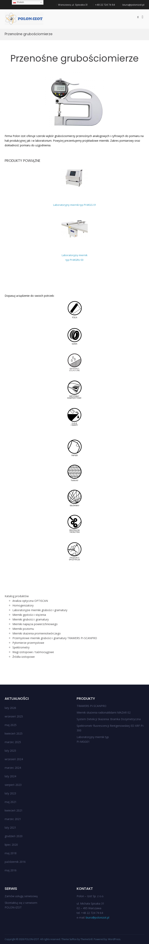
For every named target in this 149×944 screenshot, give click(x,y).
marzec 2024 (13, 768)
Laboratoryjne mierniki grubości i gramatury (39, 610)
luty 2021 (10, 827)
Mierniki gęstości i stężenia (29, 615)
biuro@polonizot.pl (97, 917)
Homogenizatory (23, 605)
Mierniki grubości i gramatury (30, 619)
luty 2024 (10, 776)
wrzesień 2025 (14, 716)
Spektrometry (20, 647)
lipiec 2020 (11, 844)
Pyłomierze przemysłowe (28, 643)
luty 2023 (10, 793)
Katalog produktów (17, 596)
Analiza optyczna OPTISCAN (30, 601)
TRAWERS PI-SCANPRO (91, 706)
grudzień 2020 (14, 836)
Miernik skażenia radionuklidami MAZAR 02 (104, 712)
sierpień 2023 (13, 785)
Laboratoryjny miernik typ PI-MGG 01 (74, 205)
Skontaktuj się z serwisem (21, 903)
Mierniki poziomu (23, 629)
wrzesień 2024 (14, 759)
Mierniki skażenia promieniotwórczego (36, 633)
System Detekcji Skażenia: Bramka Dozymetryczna (109, 719)
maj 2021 (10, 802)
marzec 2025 (13, 742)
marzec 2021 (13, 819)
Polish (18, 2)
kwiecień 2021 (14, 810)
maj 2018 (10, 853)
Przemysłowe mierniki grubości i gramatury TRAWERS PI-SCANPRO (54, 638)
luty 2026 (10, 708)
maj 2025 (10, 725)
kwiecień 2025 (14, 733)
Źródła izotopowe (23, 657)
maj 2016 (10, 870)
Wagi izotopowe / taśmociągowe (33, 652)
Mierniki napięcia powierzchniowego (35, 624)
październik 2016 (15, 862)
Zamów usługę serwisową (21, 896)
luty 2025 (10, 750)
